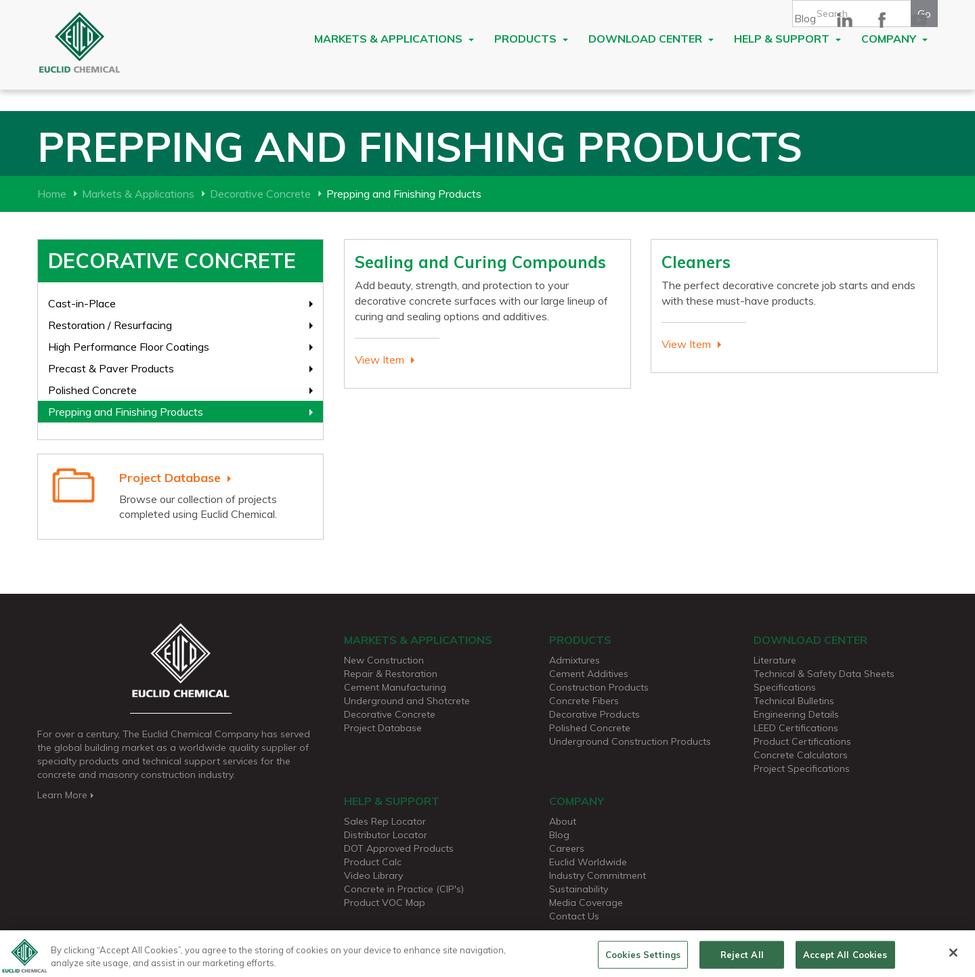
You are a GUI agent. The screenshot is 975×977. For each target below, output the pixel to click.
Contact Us (574, 916)
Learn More (66, 795)
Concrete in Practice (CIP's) (404, 889)
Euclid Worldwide (588, 862)
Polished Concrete (92, 390)
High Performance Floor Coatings (128, 346)
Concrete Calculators (801, 755)
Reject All (742, 960)
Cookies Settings (642, 960)
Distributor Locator (385, 835)
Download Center (651, 38)
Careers (566, 848)
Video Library (373, 875)
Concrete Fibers (584, 701)
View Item (379, 359)
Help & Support (787, 38)
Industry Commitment (597, 875)
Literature (775, 660)
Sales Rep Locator (385, 821)
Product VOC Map (384, 902)
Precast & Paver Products (111, 368)
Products (531, 38)
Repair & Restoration (390, 674)
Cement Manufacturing (395, 687)
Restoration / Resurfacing (110, 325)
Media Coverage (586, 902)
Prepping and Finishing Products (125, 411)
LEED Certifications (796, 728)
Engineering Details (796, 714)
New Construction (384, 660)
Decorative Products (594, 714)
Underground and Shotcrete (407, 701)
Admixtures (574, 660)
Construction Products (599, 687)
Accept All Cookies (845, 960)
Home (51, 193)
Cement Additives (588, 674)
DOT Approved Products (399, 848)
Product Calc (373, 862)
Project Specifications (802, 768)
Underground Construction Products (630, 741)
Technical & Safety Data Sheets (824, 674)
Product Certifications (802, 741)
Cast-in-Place (82, 303)
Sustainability (578, 889)
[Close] (953, 959)
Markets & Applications (394, 38)
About (562, 821)
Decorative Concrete (260, 193)
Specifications (785, 687)
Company (894, 38)
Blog (805, 18)
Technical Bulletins (794, 701)
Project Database (170, 477)
